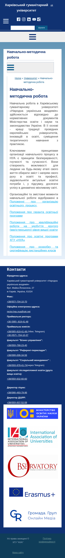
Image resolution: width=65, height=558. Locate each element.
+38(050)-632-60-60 (17, 379)
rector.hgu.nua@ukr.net (18, 311)
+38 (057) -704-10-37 (17, 335)
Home (18, 78)
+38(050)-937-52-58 (17, 402)
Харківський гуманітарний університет (26, 7)
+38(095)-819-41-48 (17, 331)
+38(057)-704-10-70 (17, 301)
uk (52, 5)
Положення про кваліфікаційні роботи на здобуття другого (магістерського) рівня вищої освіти (34, 226)
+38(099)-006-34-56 (17, 355)
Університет (30, 78)
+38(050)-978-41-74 (17, 365)
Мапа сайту (18, 552)
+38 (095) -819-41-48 (17, 321)
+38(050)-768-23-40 (17, 345)
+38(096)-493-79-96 (17, 392)
